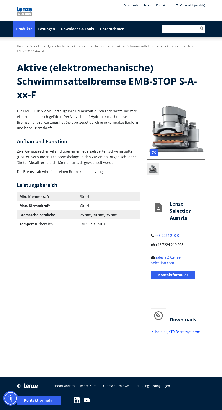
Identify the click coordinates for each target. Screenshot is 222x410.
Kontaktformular (173, 274)
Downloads (131, 5)
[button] (10, 398)
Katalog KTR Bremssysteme (177, 331)
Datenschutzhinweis (116, 386)
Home (21, 46)
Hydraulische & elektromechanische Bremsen (80, 46)
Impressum (88, 386)
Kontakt (161, 5)
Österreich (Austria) (190, 5)
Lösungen (46, 29)
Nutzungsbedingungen (153, 386)
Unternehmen (112, 29)
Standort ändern (63, 386)
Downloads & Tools (77, 29)
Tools (147, 5)
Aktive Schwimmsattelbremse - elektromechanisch (153, 46)
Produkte (24, 29)
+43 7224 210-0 (167, 235)
